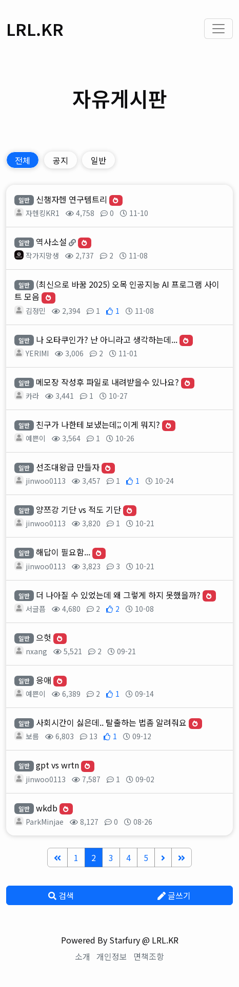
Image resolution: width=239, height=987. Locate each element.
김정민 (36, 311)
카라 (32, 396)
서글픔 (36, 609)
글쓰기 (174, 895)
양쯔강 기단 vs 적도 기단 (78, 509)
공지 (60, 160)
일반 (98, 160)
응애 (43, 680)
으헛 (43, 637)
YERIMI (37, 353)
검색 (61, 895)
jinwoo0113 (46, 481)
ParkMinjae (45, 822)
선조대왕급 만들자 (67, 467)
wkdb (46, 808)
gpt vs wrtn (57, 765)
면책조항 (148, 956)
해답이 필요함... (63, 552)
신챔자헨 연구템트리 (71, 199)
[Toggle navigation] (218, 28)
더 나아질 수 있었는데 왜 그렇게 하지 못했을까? (118, 595)
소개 (82, 956)
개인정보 (111, 956)
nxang (36, 651)
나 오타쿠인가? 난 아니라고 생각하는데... (106, 339)
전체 (22, 160)
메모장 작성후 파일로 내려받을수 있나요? (107, 382)
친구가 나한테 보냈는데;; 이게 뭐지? (98, 424)
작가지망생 (42, 255)
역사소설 (51, 241)
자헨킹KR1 (42, 213)
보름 (32, 736)
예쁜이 (36, 438)
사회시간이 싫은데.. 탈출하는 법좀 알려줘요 (111, 722)
